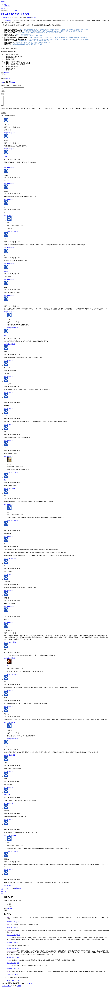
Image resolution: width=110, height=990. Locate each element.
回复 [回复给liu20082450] (13, 805)
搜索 (16, 10)
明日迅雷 (7, 78)
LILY (5, 402)
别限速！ (9, 919)
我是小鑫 (9, 932)
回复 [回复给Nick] (13, 265)
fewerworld (10, 968)
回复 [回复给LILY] (13, 410)
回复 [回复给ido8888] (13, 281)
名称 (2, 88)
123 (5, 482)
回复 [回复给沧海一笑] (13, 362)
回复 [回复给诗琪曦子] (13, 708)
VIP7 (8, 979)
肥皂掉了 (6, 158)
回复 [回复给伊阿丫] (13, 314)
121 (8, 947)
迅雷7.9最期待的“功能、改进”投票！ (16, 14)
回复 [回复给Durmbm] (13, 185)
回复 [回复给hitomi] (13, 297)
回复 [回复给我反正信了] (13, 378)
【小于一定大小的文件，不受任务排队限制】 (18, 63)
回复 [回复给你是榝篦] (16, 741)
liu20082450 (7, 796)
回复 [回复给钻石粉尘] (13, 871)
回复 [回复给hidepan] (13, 538)
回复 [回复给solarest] (13, 201)
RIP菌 (8, 973)
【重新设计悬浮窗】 (11, 68)
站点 (2, 94)
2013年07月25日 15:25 (6, 17)
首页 (5, 4)
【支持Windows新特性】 (12, 66)
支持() (6, 135)
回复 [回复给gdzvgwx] (13, 151)
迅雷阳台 (3, 1)
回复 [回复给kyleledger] (16, 474)
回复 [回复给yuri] (13, 458)
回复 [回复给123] (14, 490)
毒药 (5, 337)
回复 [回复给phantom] (15, 560)
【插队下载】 (9, 70)
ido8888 (6, 273)
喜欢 (10, 905)
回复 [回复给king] (13, 692)
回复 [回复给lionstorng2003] (13, 394)
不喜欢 (11, 908)
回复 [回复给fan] (13, 217)
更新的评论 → (19, 890)
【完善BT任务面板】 (11, 58)
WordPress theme (6, 988)
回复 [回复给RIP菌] (14, 757)
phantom (9, 940)
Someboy (9, 962)
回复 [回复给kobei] (13, 887)
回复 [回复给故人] (13, 506)
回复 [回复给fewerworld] (14, 837)
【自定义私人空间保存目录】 (14, 61)
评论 (33, 17)
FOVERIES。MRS (12, 953)
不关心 (11, 907)
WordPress (29, 985)
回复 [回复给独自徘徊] (13, 608)
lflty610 (9, 926)
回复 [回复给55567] (13, 576)
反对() (10, 135)
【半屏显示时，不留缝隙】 (13, 54)
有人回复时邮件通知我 (8, 117)
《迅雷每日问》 (7, 20)
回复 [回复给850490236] (13, 135)
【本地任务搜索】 (11, 59)
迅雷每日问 (7, 6)
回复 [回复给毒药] (13, 346)
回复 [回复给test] (16, 522)
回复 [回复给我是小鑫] (15, 724)
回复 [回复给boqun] (13, 789)
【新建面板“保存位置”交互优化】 (15, 56)
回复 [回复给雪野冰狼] (13, 821)
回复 (18, 924)
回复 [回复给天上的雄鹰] (13, 592)
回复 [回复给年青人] (13, 442)
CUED (19, 988)
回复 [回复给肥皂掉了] (13, 169)
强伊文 (28, 17)
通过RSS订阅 (4, 8)
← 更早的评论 (4, 890)
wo (3, 82)
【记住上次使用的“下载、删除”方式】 (16, 64)
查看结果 (6, 73)
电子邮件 (4, 91)
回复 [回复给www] (13, 624)
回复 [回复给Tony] (13, 660)
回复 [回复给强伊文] (16, 676)
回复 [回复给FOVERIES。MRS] (14, 644)
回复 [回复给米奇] (16, 233)
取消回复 (12, 82)
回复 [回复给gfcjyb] (16, 330)
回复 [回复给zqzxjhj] (13, 426)
